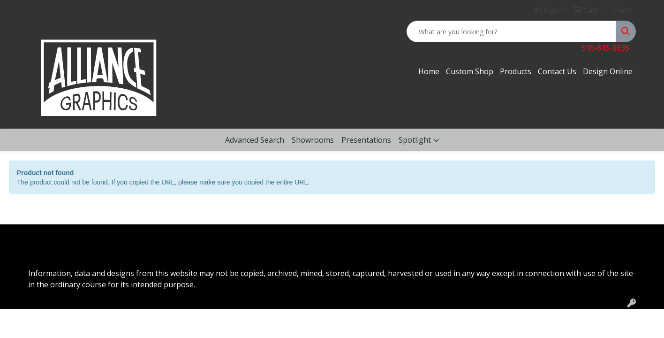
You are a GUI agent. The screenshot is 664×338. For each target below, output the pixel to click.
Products (515, 71)
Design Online (608, 71)
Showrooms (313, 140)
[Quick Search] (511, 31)
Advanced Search (254, 140)
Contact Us (557, 71)
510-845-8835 (605, 48)
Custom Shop (469, 71)
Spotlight (415, 140)
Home (428, 71)
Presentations (366, 140)
